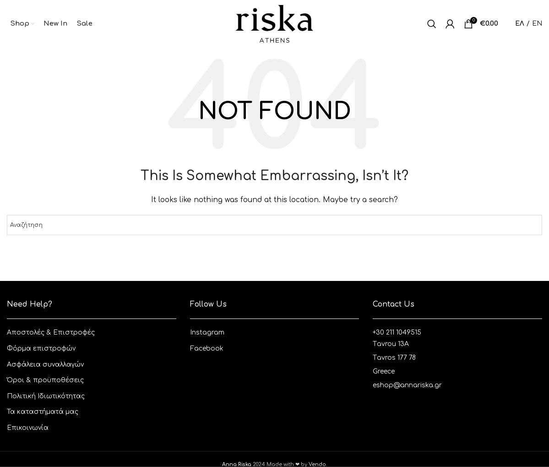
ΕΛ (519, 23)
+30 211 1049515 (397, 333)
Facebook (206, 348)
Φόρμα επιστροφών (41, 348)
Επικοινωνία (28, 427)
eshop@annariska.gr (407, 385)
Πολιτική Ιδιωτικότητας (46, 396)
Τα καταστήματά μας (42, 412)
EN (537, 23)
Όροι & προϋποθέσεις (45, 380)
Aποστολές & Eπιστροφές (51, 333)
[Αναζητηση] (432, 24)
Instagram (207, 333)
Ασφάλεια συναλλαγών (45, 364)
